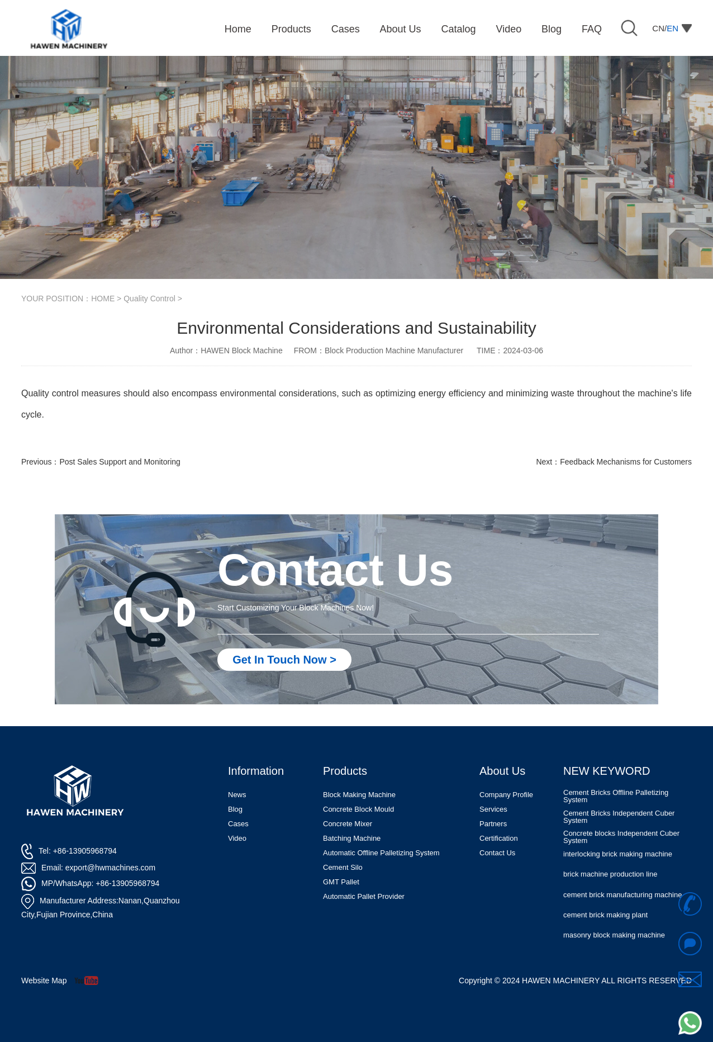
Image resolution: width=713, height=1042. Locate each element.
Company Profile (506, 794)
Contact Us (497, 853)
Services (493, 809)
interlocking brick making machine (617, 872)
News (237, 794)
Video (237, 838)
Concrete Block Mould (358, 809)
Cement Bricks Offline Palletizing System (615, 814)
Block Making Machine (359, 794)
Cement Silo (343, 867)
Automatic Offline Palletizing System (381, 853)
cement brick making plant (605, 932)
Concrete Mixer (347, 824)
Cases (238, 824)
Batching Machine (352, 838)
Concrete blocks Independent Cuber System (621, 854)
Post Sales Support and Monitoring (119, 461)
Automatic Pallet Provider (364, 896)
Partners (493, 824)
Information (256, 771)
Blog (235, 809)
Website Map (43, 980)
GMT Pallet (341, 882)
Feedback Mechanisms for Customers (626, 461)
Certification (498, 838)
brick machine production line (610, 892)
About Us (502, 771)
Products (345, 771)
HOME (103, 298)
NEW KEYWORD (606, 771)
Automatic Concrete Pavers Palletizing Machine (625, 794)
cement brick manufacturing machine (622, 912)
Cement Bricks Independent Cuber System (618, 834)
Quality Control (149, 298)
